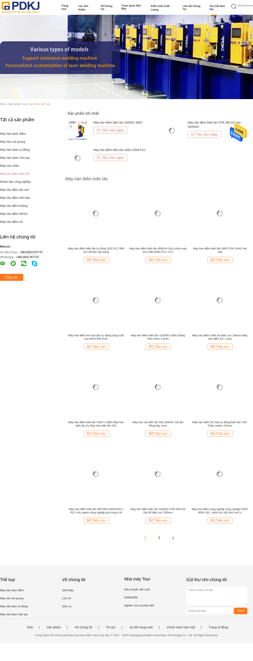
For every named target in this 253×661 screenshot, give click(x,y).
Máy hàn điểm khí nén (14, 189)
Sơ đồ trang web (141, 627)
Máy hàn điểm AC (11, 221)
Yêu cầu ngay (110, 130)
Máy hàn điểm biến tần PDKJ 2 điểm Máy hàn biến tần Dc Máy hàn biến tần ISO (96, 424)
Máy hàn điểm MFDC (14, 213)
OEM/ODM (131, 597)
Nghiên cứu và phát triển (139, 605)
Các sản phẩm (83, 8)
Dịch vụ (66, 606)
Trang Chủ (64, 7)
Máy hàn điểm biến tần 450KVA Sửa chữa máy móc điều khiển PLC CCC (158, 250)
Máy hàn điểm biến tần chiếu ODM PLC (119, 150)
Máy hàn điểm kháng (13, 205)
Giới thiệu (68, 590)
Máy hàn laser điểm (13, 133)
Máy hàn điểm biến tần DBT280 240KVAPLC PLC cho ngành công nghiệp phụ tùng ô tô (96, 511)
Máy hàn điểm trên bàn (15, 197)
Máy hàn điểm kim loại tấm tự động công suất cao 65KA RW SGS (96, 337)
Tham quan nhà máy (131, 7)
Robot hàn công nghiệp (15, 181)
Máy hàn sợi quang (12, 141)
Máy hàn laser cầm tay (15, 157)
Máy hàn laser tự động (15, 149)
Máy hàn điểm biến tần (37, 104)
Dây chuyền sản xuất (137, 589)
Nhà (30, 627)
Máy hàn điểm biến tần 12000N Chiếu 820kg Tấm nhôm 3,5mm (158, 337)
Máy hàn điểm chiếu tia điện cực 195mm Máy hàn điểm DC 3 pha (220, 337)
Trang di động (218, 627)
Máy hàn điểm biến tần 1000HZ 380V (118, 122)
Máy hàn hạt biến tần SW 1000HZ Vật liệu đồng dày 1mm (157, 424)
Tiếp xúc (11, 277)
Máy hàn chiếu (9, 165)
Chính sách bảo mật (181, 627)
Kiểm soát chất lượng (160, 8)
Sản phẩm (54, 627)
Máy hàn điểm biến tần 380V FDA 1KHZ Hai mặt (220, 250)
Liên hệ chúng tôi (192, 8)
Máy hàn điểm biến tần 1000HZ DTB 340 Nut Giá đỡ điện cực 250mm (158, 511)
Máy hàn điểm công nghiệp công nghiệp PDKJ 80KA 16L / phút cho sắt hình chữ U (220, 511)
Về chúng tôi (106, 8)
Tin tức (111, 627)
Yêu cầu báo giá (217, 8)
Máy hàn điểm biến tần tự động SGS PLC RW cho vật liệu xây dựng (96, 250)
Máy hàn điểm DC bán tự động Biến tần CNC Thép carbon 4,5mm (219, 424)
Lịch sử (66, 598)
